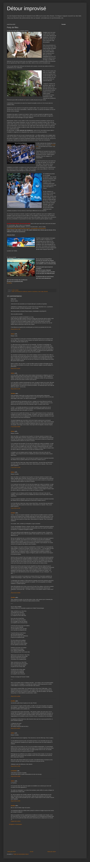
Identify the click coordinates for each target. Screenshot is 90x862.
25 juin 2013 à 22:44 (15, 388)
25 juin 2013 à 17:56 (15, 329)
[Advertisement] (32, 838)
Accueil (31, 851)
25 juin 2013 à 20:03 (15, 368)
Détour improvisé (26, 8)
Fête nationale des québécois (21, 291)
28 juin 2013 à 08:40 (15, 696)
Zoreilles (9, 283)
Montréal (46, 291)
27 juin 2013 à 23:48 (15, 467)
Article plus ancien (51, 851)
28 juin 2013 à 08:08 (15, 592)
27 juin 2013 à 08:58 (15, 426)
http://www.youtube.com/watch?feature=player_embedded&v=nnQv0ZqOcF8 (26, 228)
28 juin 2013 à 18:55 (15, 801)
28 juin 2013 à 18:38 (15, 776)
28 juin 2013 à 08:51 (15, 728)
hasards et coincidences (33, 291)
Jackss (12, 334)
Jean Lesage (41, 291)
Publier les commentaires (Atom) (20, 854)
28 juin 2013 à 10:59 (15, 766)
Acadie (13, 291)
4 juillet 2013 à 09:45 (15, 821)
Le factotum (14, 770)
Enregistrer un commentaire (15, 824)
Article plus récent (11, 851)
